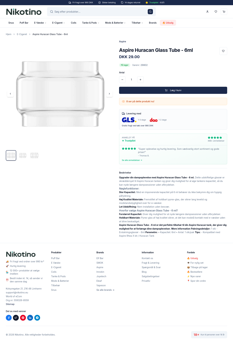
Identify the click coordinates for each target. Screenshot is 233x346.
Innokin (100, 271)
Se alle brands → (105, 289)
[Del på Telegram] (37, 318)
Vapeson (101, 285)
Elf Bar (99, 258)
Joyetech (101, 276)
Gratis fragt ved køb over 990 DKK (137, 125)
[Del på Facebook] (9, 318)
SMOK (99, 262)
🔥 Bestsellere (194, 271)
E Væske (55, 262)
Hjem (8, 34)
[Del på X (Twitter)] (16, 318)
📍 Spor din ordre (196, 280)
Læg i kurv (173, 90)
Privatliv (146, 280)
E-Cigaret (58, 22)
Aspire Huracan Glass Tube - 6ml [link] (50, 34)
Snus (11, 22)
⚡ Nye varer (194, 276)
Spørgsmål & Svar (151, 267)
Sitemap (10, 304)
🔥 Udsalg (167, 22)
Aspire (99, 267)
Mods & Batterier (115, 22)
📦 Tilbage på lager (197, 267)
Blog (144, 271)
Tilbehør (137, 22)
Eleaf (99, 280)
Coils (73, 22)
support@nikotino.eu (17, 292)
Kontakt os (147, 258)
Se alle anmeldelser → (132, 160)
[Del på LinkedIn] (30, 318)
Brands (153, 22)
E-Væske (40, 22)
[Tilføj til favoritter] (223, 51)
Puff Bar (24, 22)
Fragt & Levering (150, 262)
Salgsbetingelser (151, 276)
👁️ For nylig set (195, 262)
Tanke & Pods (90, 22)
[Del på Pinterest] (23, 318)
